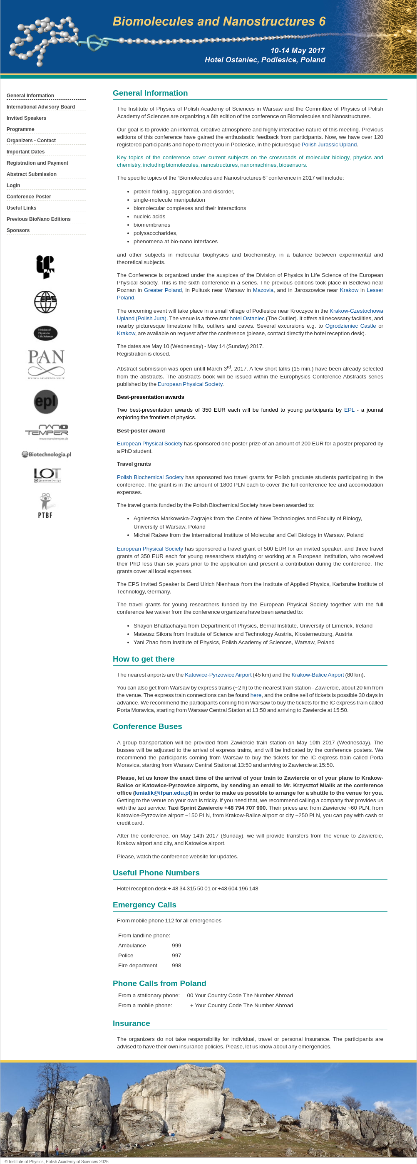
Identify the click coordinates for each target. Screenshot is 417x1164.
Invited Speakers (26, 118)
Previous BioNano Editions (39, 219)
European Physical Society (190, 384)
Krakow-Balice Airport (317, 675)
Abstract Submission (32, 174)
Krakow (349, 290)
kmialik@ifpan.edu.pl (162, 793)
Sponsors (18, 230)
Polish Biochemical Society (150, 477)
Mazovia (263, 290)
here (256, 695)
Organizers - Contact (31, 140)
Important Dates (26, 152)
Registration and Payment (37, 163)
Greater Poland (163, 290)
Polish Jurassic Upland (329, 144)
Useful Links (21, 208)
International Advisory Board (41, 107)
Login (13, 185)
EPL (349, 410)
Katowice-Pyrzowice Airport (218, 675)
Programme (21, 129)
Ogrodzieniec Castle (350, 326)
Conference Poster (29, 197)
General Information (30, 96)
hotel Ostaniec (247, 318)
